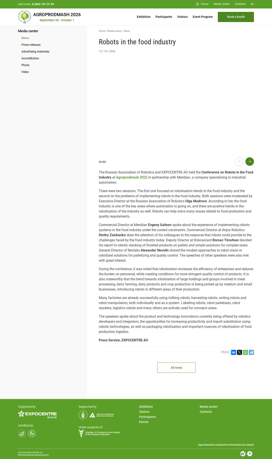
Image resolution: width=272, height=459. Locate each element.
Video (25, 72)
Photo (25, 65)
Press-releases (31, 44)
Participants (164, 16)
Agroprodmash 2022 (131, 177)
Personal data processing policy (33, 455)
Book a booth (236, 16)
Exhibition (143, 16)
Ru (252, 4)
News (25, 38)
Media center (28, 31)
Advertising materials (35, 51)
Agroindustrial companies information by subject (226, 444)
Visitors (182, 16)
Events (143, 422)
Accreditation (30, 58)
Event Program (203, 16)
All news (176, 367)
